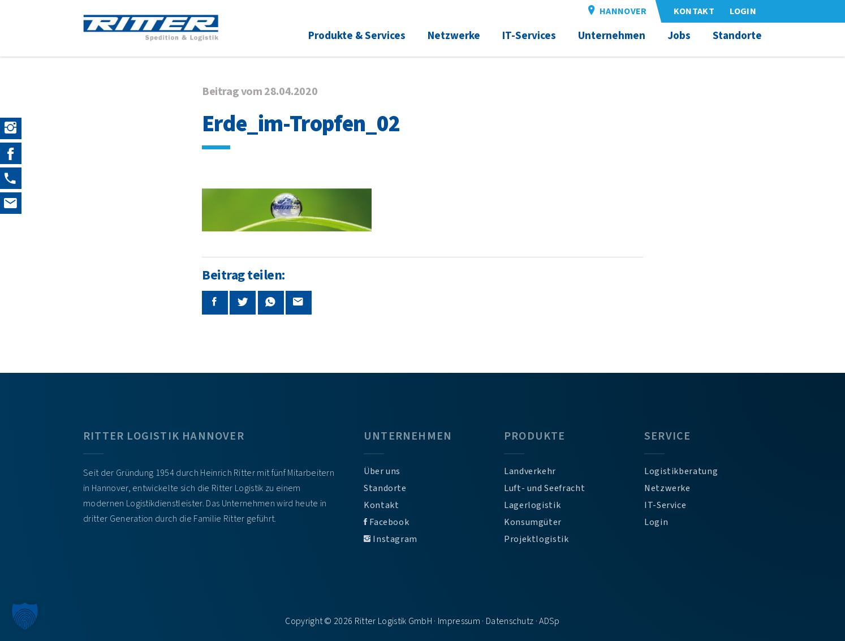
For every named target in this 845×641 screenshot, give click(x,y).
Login (656, 522)
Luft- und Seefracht (544, 488)
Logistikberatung (681, 471)
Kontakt (381, 505)
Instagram (390, 539)
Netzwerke (667, 488)
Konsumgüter (533, 522)
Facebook (386, 522)
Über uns (382, 471)
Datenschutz (510, 621)
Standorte (385, 488)
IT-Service (665, 505)
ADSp (549, 621)
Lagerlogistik (532, 505)
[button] (25, 616)
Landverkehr (530, 471)
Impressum (459, 621)
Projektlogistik (536, 539)
